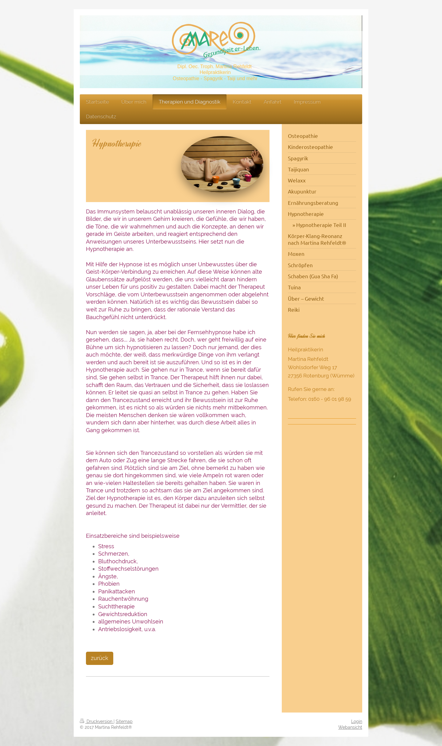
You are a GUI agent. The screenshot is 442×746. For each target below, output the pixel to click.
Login (356, 721)
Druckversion (97, 721)
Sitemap (124, 721)
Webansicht (350, 727)
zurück (99, 658)
